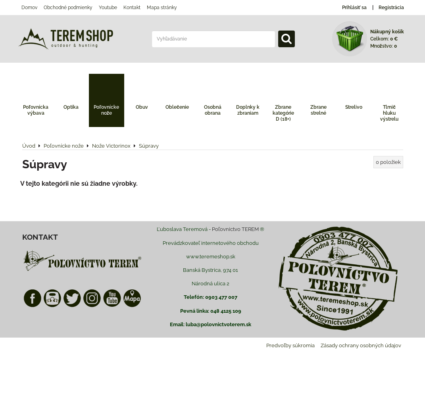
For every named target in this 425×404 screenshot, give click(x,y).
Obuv (142, 107)
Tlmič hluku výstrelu (389, 113)
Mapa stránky (162, 7)
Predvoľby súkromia (290, 345)
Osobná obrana (212, 110)
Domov (29, 7)
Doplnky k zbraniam (248, 110)
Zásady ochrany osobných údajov (361, 345)
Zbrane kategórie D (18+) (283, 113)
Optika (71, 107)
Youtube (108, 7)
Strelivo (353, 107)
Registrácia (391, 7)
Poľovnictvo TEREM (235, 229)
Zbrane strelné (318, 110)
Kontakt (131, 7)
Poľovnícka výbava (35, 110)
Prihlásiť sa (354, 7)
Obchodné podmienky (68, 7)
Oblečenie (177, 107)
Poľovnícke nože (106, 110)
